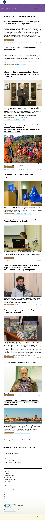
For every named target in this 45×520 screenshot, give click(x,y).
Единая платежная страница (9, 496)
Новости (17, 8)
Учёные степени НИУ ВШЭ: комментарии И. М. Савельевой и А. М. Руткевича (22, 22)
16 (31, 439)
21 (6, 441)
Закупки (5, 483)
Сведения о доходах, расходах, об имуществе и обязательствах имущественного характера (22, 490)
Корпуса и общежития (8, 481)
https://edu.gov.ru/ (7, 506)
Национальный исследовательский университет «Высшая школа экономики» (17, 7)
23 (11, 441)
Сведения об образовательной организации (12, 492)
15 (29, 439)
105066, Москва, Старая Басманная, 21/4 (19, 447)
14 (26, 439)
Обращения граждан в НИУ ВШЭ (10, 485)
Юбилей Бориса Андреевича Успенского (20, 362)
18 (35, 439)
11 (20, 439)
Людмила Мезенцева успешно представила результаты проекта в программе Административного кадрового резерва (21, 267)
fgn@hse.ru (6, 458)
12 (22, 439)
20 (4, 441)
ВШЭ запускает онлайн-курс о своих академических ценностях (18, 175)
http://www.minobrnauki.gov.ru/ (10, 504)
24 (13, 441)
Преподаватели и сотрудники (10, 479)
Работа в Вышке (7, 498)
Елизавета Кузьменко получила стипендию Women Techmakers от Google (21, 220)
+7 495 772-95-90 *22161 (10, 453)
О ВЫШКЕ (6, 471)
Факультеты (36, 7)
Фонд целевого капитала (9, 487)
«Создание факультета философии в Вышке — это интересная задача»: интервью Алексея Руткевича (22, 74)
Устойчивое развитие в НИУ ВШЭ (10, 477)
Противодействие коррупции (10, 489)
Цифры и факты (7, 473)
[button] (20, 469)
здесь (27, 516)
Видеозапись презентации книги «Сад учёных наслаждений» (19, 310)
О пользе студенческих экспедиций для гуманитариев (20, 48)
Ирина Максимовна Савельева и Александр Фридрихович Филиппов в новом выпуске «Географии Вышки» (21, 402)
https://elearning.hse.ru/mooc (10, 510)
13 (24, 439)
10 (18, 439)
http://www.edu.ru (7, 508)
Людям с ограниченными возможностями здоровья (14, 494)
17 (33, 439)
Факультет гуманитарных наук (15, 2)
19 (37, 439)
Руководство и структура (9, 475)
